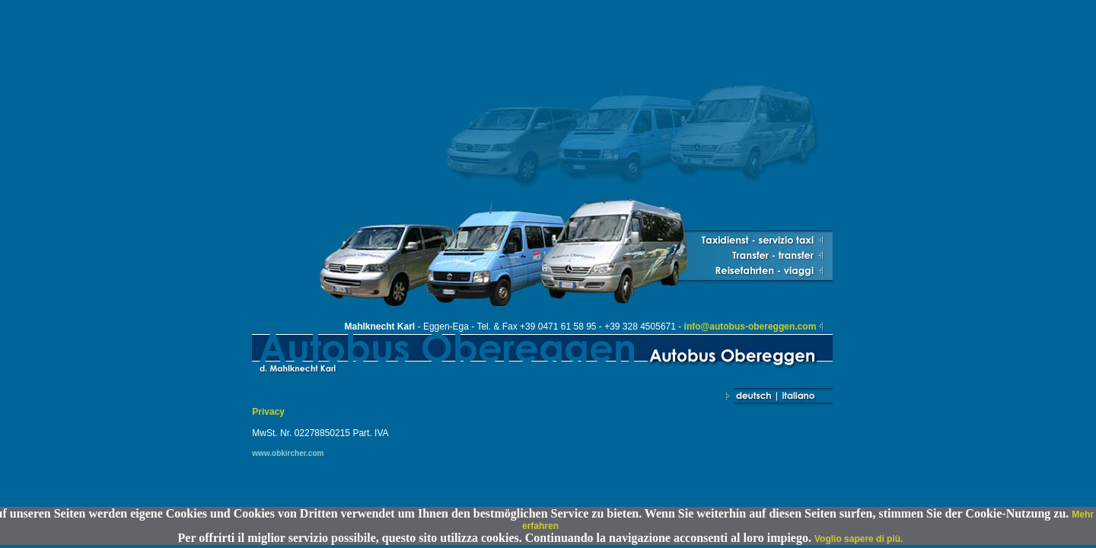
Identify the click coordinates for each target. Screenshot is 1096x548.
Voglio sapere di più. (858, 539)
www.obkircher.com (287, 453)
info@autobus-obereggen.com (750, 326)
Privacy (268, 411)
